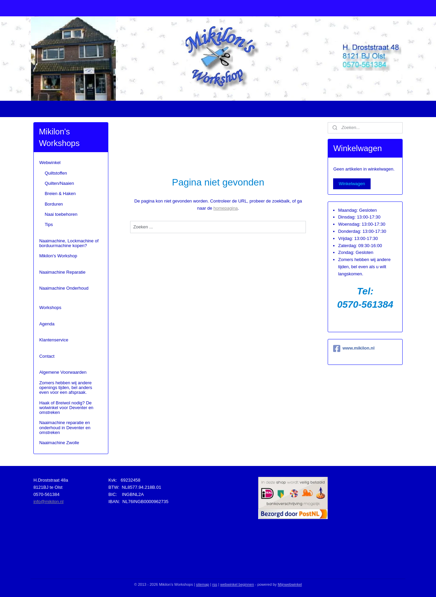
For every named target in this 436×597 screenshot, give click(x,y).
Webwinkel (50, 162)
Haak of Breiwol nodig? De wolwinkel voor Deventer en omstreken (66, 407)
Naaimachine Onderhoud (64, 288)
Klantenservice (53, 339)
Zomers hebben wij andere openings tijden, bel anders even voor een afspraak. (65, 387)
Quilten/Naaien (59, 183)
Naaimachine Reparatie (62, 272)
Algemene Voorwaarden (63, 372)
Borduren (54, 204)
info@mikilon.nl (48, 501)
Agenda (46, 323)
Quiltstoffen (56, 173)
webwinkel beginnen (237, 584)
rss (214, 584)
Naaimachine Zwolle (59, 442)
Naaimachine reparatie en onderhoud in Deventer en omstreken (64, 427)
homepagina (225, 208)
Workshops (50, 307)
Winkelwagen (352, 183)
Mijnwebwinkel (290, 584)
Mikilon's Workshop (58, 255)
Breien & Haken (60, 193)
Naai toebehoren (61, 214)
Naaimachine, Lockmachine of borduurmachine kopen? (68, 243)
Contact (46, 356)
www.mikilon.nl (353, 348)
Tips (49, 224)
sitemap (202, 584)
